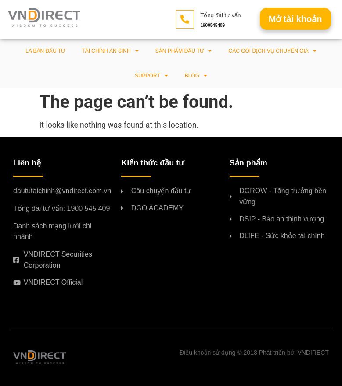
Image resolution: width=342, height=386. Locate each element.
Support (151, 76)
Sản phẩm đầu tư (183, 51)
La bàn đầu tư (45, 51)
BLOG (196, 76)
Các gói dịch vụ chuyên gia (272, 51)
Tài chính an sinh (110, 51)
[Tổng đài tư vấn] (185, 19)
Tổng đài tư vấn (221, 15)
